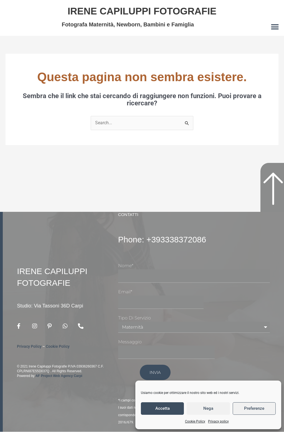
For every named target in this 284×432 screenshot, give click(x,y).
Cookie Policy (195, 421)
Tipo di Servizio (134, 318)
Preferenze (254, 408)
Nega (208, 408)
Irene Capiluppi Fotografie (142, 10)
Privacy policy (218, 421)
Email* (125, 292)
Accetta (162, 408)
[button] (275, 27)
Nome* (125, 266)
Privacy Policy (29, 346)
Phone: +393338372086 (165, 240)
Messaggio (130, 342)
